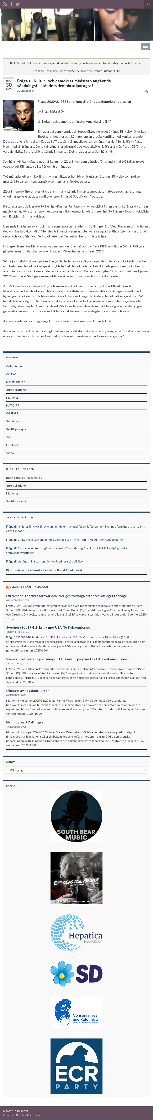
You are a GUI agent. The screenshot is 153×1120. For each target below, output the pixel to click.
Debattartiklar (15, 381)
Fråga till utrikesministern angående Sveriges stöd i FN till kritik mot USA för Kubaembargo (64, 539)
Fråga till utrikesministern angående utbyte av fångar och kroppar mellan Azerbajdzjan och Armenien (78, 63)
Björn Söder (27, 90)
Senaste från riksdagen (29, 586)
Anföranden (14, 366)
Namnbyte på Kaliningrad (26, 722)
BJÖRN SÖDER (14, 46)
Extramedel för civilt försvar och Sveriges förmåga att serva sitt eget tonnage (66, 596)
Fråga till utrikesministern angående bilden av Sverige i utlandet (74, 71)
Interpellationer (16, 389)
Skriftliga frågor (16, 429)
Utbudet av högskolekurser (27, 690)
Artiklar (11, 374)
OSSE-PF (12, 413)
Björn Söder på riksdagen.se (24, 477)
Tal (8, 437)
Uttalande (12, 445)
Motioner (12, 397)
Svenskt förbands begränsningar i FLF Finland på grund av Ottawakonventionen (68, 659)
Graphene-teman (31, 1114)
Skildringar (13, 421)
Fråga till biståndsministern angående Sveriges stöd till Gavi (44, 561)
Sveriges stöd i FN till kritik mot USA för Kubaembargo (48, 627)
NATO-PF (12, 405)
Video (10, 453)
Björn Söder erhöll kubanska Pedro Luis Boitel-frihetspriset (44, 570)
